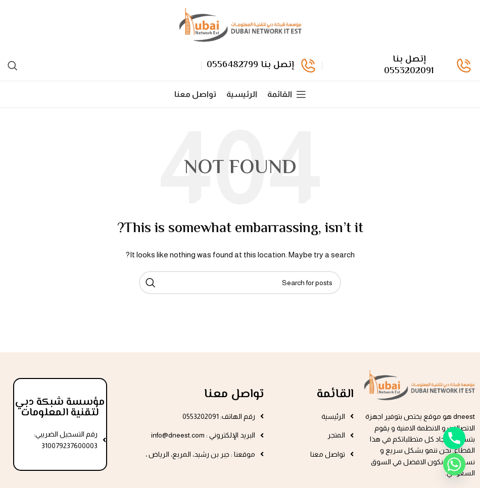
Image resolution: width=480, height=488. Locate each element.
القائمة (335, 394)
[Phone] (454, 438)
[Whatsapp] (454, 464)
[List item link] (314, 416)
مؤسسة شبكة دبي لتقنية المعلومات (60, 407)
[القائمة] (286, 94)
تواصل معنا (234, 394)
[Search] (13, 66)
